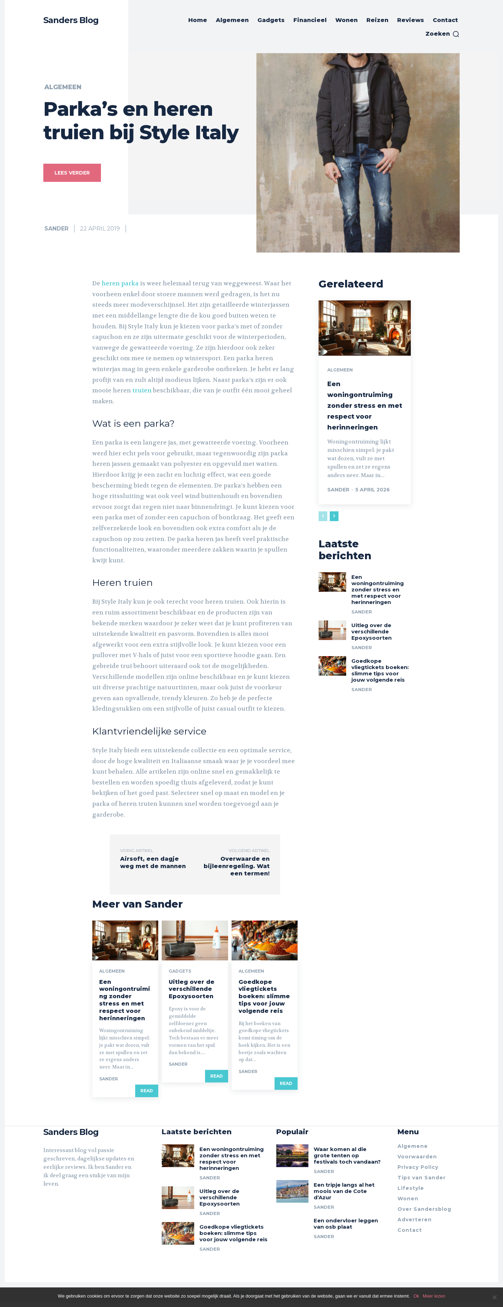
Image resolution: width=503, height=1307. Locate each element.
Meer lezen (434, 1296)
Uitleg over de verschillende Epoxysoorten (191, 992)
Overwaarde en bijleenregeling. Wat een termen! (237, 866)
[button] (442, 34)
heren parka (120, 283)
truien (142, 390)
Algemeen (62, 87)
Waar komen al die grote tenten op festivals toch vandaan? (347, 1159)
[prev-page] (323, 525)
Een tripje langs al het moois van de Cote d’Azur (344, 1195)
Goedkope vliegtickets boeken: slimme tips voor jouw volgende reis (264, 999)
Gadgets (180, 974)
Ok (416, 1296)
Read (146, 1093)
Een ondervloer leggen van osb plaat (346, 1227)
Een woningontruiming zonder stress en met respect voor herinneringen (124, 1002)
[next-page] (334, 525)
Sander (56, 228)
